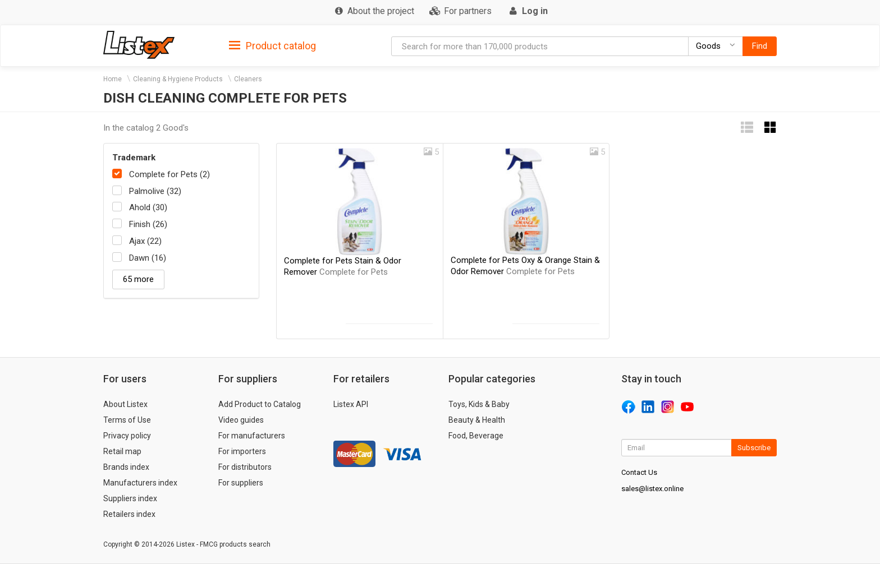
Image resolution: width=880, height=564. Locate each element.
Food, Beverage (475, 435)
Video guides (241, 419)
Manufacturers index (140, 482)
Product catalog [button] (272, 46)
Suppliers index (130, 498)
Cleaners (248, 79)
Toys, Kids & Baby (479, 404)
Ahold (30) (148, 207)
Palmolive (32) (155, 191)
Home (112, 79)
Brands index (126, 467)
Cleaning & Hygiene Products (178, 79)
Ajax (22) (145, 241)
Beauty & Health (476, 419)
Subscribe (754, 447)
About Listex (125, 404)
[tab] (272, 45)
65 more (138, 279)
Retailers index (129, 514)
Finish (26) (148, 224)
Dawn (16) (147, 258)
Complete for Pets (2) (169, 174)
